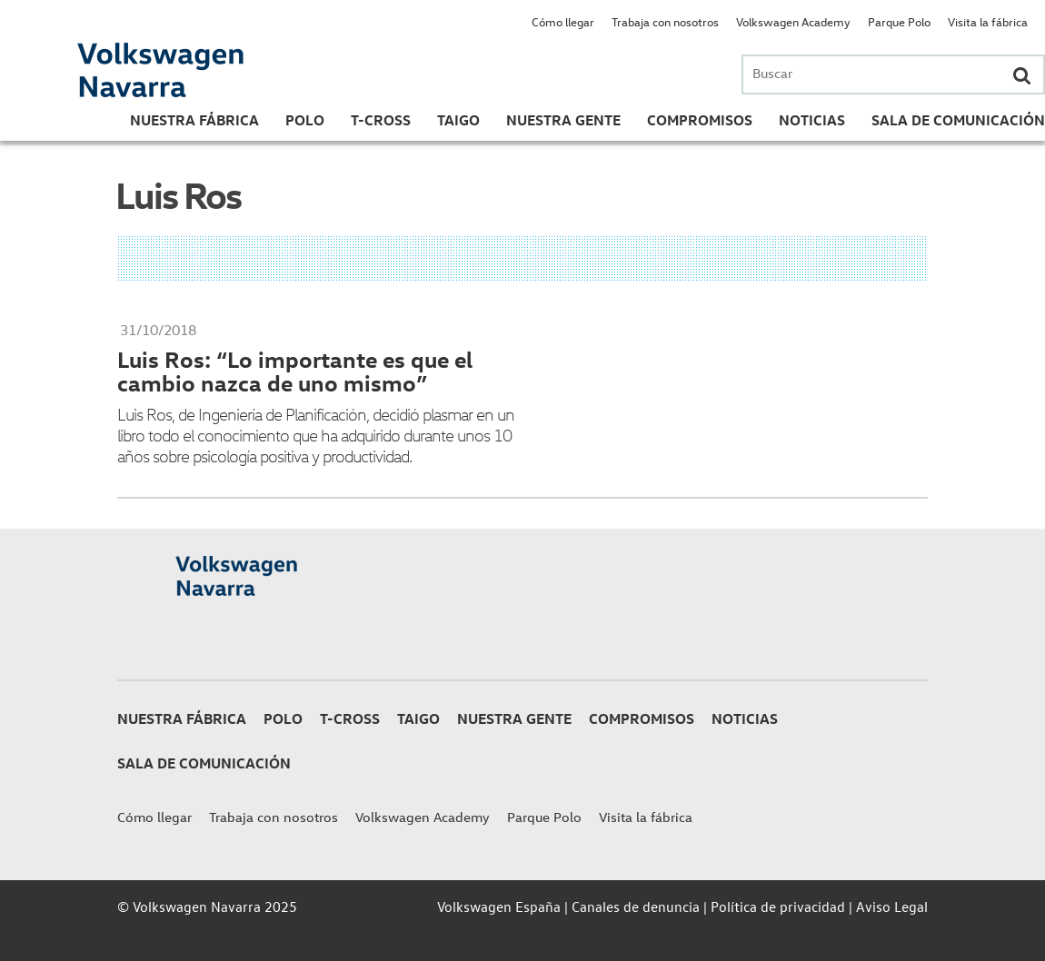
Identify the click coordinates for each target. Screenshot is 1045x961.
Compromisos (699, 120)
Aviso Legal (892, 906)
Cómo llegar (563, 21)
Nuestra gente (563, 120)
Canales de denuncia (636, 906)
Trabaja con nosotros (665, 21)
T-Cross (381, 120)
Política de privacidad (778, 906)
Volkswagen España (499, 906)
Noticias (812, 120)
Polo (304, 120)
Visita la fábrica (988, 21)
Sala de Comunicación (958, 120)
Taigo (458, 120)
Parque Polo (899, 21)
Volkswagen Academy (793, 21)
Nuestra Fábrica (194, 120)
